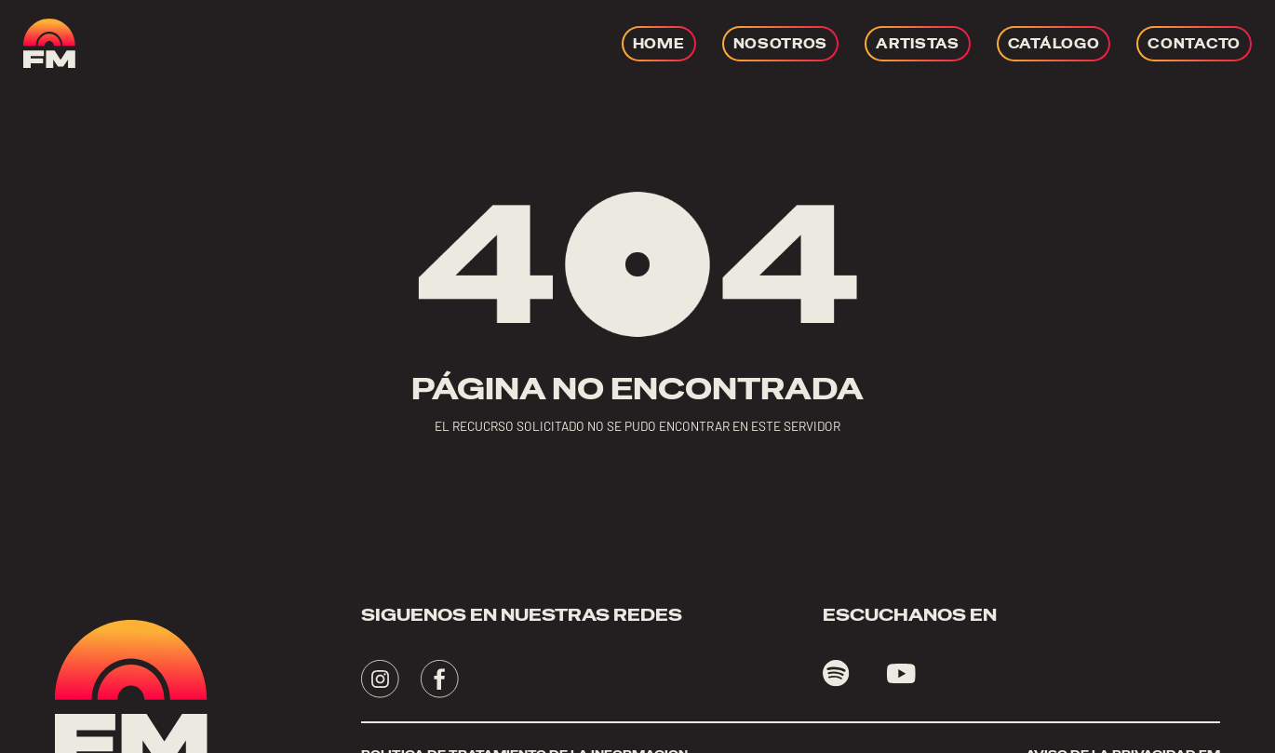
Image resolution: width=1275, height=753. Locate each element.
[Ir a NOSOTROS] (780, 43)
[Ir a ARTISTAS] (918, 43)
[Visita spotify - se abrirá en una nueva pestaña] (836, 673)
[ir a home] (49, 43)
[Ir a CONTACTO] (1194, 43)
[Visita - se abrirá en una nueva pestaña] (380, 679)
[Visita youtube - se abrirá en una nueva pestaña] (901, 674)
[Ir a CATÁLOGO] (1054, 43)
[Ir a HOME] (659, 43)
